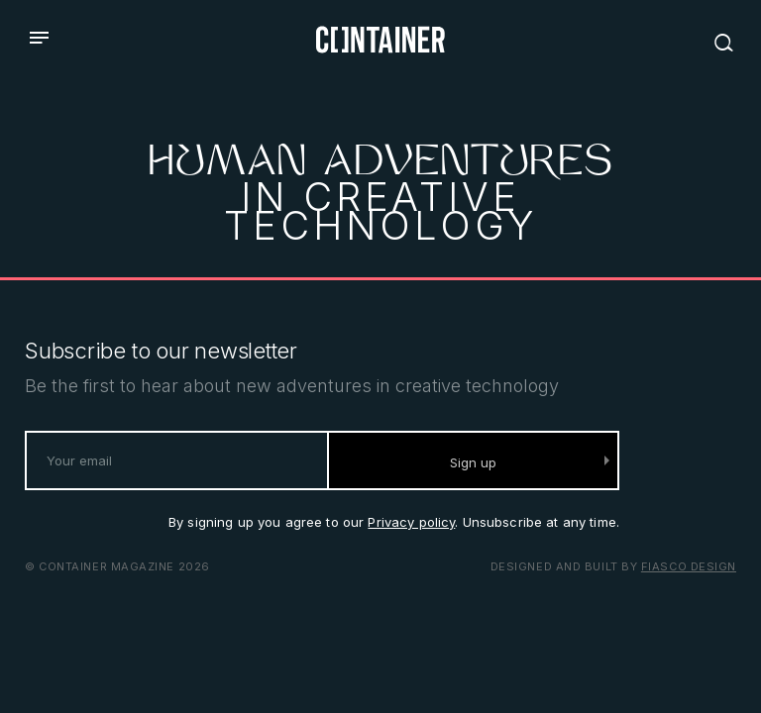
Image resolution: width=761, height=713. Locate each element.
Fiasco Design (688, 566)
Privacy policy (411, 522)
